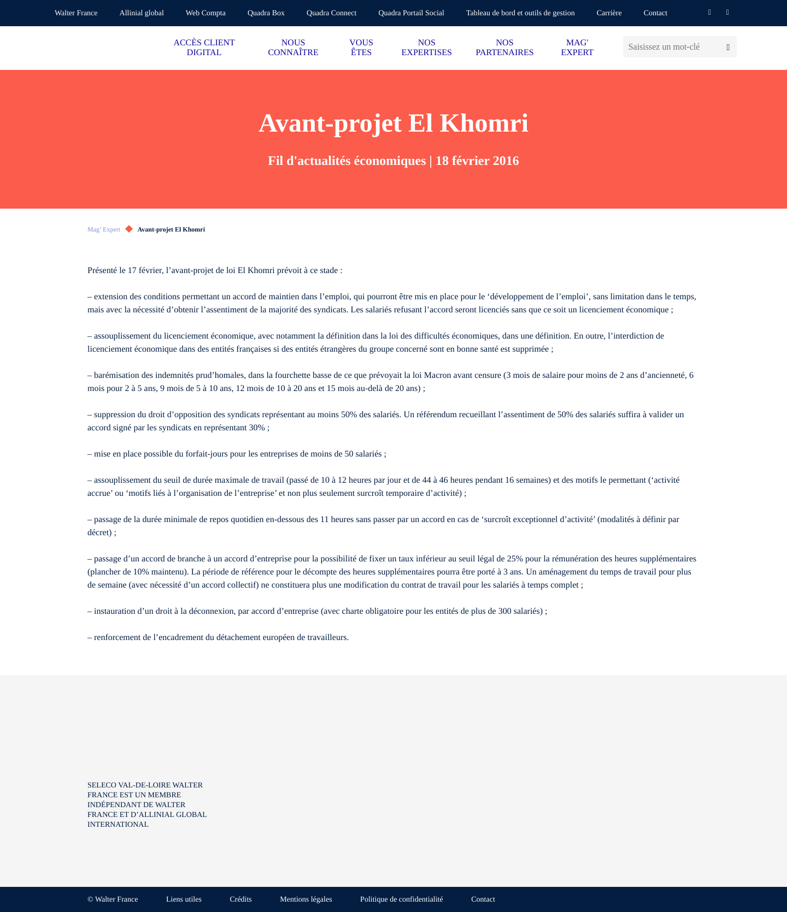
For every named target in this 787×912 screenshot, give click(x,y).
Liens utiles (184, 900)
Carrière (609, 13)
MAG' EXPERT (577, 47)
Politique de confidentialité (401, 900)
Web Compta (206, 13)
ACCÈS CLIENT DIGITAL (203, 47)
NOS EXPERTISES (427, 47)
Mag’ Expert (103, 229)
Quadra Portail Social (411, 13)
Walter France (76, 13)
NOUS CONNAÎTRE (293, 47)
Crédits (240, 900)
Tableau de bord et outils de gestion (520, 13)
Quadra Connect (331, 13)
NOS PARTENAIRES (505, 47)
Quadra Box (266, 13)
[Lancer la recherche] (728, 46)
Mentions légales (306, 900)
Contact (656, 13)
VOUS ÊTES (361, 47)
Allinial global (142, 13)
